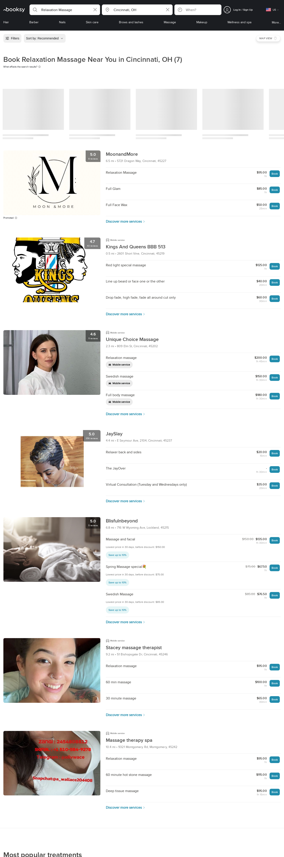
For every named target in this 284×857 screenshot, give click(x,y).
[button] (65, 9)
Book (275, 173)
